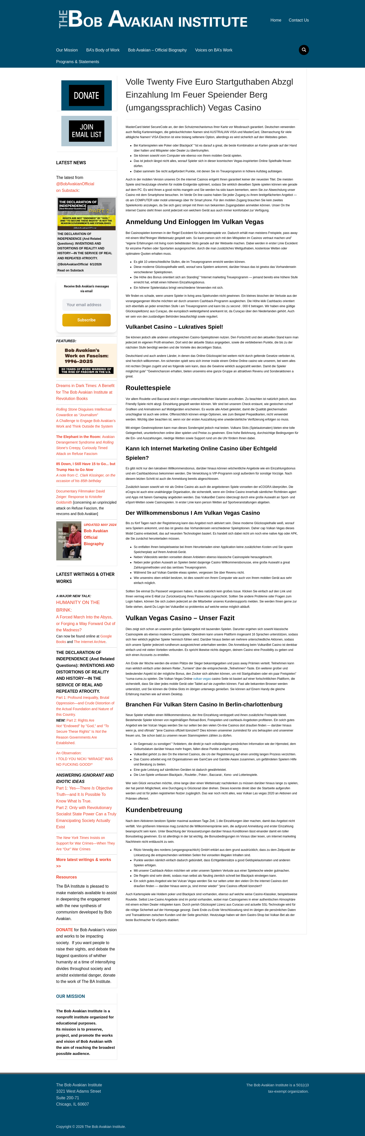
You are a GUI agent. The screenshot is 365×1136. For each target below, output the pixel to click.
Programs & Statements (77, 62)
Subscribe (86, 320)
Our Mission (67, 50)
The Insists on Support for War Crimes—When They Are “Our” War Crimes (85, 843)
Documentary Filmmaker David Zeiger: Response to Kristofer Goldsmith (80, 497)
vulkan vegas (202, 679)
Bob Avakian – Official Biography (157, 50)
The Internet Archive (89, 642)
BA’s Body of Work (103, 50)
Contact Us (299, 20)
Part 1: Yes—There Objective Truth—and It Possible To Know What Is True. (84, 794)
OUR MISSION (70, 996)
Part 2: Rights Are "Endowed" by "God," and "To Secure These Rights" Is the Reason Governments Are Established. (82, 731)
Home (275, 20)
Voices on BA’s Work (213, 50)
